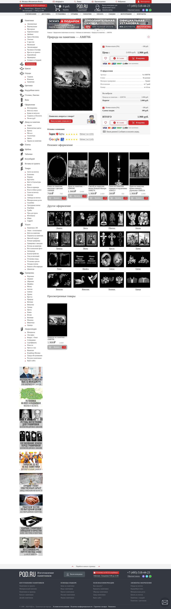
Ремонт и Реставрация (35, 266)
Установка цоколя (33, 261)
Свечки (29, 307)
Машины (30, 320)
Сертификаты (32, 343)
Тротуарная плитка (33, 205)
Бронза (29, 131)
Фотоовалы (31, 216)
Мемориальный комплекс (28, 589)
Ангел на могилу (33, 172)
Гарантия (87, 14)
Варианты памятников (101, 589)
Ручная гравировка (33, 241)
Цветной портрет (33, 238)
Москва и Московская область (31, 1)
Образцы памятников (100, 592)
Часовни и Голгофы (34, 50)
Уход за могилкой (33, 256)
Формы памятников (67, 598)
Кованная (30, 79)
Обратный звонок (134, 10)
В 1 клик (118, 58)
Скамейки (30, 203)
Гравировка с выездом (35, 243)
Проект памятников (67, 592)
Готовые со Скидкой (34, 60)
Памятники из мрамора (27, 592)
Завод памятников (99, 595)
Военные (30, 317)
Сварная (30, 77)
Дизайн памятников (26, 598)
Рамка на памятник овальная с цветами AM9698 (55, 188)
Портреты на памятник (35, 236)
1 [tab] (94, 30)
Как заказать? (97, 586)
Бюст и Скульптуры (34, 182)
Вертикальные (32, 26)
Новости (30, 345)
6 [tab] (102, 30)
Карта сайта (31, 361)
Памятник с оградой (137, 598)
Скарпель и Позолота (34, 116)
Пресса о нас (31, 348)
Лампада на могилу (34, 198)
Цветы (29, 138)
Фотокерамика (32, 108)
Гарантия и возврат (100, 606)
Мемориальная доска (34, 200)
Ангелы (30, 289)
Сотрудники (31, 340)
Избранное (120, 1)
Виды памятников (67, 589)
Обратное (30, 281)
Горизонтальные (32, 32)
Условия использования (61, 606)
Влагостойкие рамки (34, 190)
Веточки (30, 302)
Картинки (30, 276)
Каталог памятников (26, 595)
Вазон (29, 185)
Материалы (31, 332)
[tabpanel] (64, 23)
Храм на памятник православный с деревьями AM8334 (137, 188)
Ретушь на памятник (34, 246)
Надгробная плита (137, 589)
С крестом (30, 42)
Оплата (100, 14)
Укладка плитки (32, 264)
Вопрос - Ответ (32, 337)
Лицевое (30, 279)
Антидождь (31, 251)
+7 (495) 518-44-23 (138, 5)
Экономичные (32, 24)
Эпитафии (30, 335)
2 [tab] (96, 30)
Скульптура (31, 136)
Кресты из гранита (33, 52)
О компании (30, 14)
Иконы (29, 286)
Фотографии (126, 14)
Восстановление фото (34, 248)
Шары (29, 218)
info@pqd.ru (58, 1)
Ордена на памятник (34, 141)
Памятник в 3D (32, 228)
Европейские (31, 55)
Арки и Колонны (33, 37)
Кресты (29, 297)
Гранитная (30, 82)
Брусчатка (30, 179)
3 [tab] (97, 30)
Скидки (112, 14)
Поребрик (30, 208)
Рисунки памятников (34, 358)
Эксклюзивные (32, 47)
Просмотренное (98, 1)
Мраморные (31, 57)
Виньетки (30, 305)
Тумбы (29, 210)
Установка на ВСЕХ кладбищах (33, 6)
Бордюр (30, 177)
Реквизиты (112, 606)
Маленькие (31, 45)
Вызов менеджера (74, 574)
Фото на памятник (33, 233)
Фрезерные (31, 29)
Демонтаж (30, 269)
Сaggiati (30, 221)
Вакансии (30, 350)
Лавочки (30, 195)
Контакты (141, 14)
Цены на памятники (67, 586)
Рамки (29, 312)
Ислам (29, 315)
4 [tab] (99, 30)
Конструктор (144, 1)
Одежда (30, 325)
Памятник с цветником (138, 601)
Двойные (30, 34)
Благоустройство (33, 254)
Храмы (29, 294)
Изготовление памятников (36, 574)
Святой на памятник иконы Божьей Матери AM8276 (97, 188)
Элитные (30, 39)
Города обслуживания (34, 355)
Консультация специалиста (61, 121)
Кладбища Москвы (33, 353)
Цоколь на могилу (137, 595)
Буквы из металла (33, 113)
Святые (29, 292)
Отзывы (74, 14)
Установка (61, 14)
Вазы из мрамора (33, 187)
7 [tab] (104, 30)
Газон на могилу (33, 192)
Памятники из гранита (27, 586)
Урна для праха (32, 213)
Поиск (77, 1)
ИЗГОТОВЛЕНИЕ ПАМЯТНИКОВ (31, 583)
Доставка (46, 14)
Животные (31, 323)
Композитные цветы (34, 128)
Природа (30, 299)
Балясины (30, 174)
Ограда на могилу (137, 586)
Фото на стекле (32, 111)
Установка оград (32, 259)
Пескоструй (31, 118)
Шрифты (30, 284)
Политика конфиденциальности (81, 606)
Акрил (29, 125)
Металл (29, 133)
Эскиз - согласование (34, 230)
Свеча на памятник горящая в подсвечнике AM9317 (118, 188)
